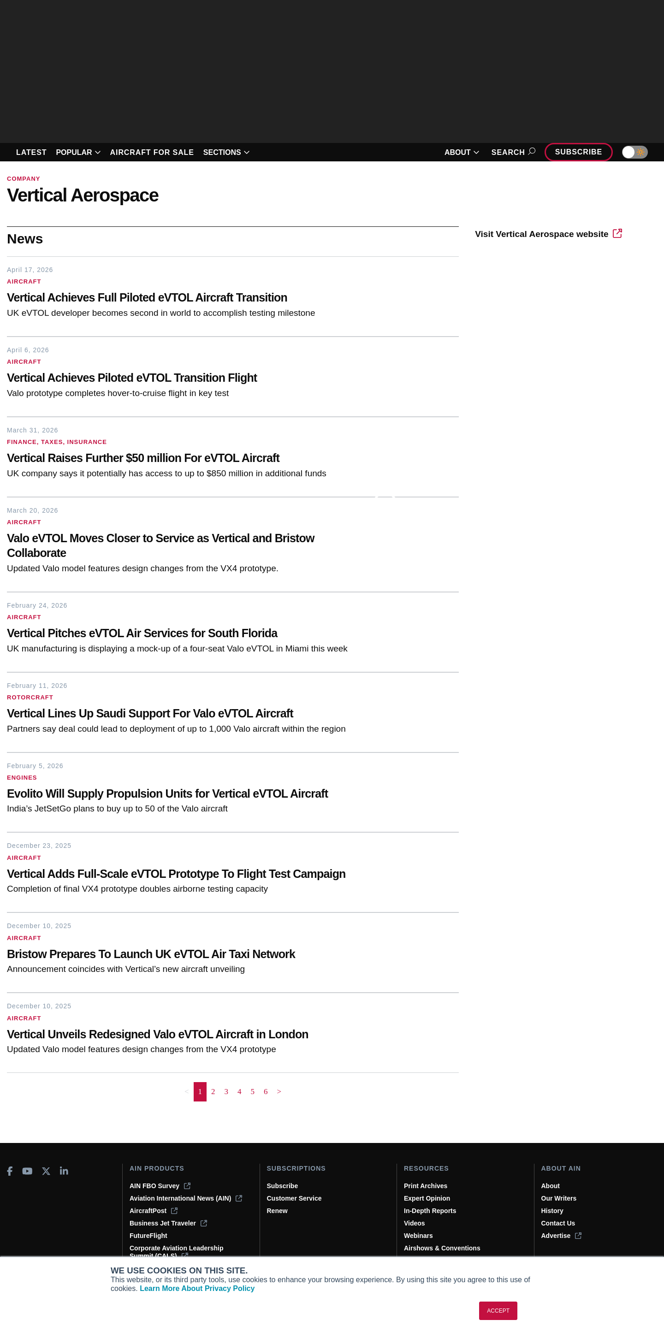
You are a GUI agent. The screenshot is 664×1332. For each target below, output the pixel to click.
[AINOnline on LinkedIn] (64, 1171)
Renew (277, 1210)
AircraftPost (154, 1210)
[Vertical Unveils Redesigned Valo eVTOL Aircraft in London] (189, 1035)
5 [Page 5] (253, 1091)
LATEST (31, 152)
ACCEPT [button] (498, 1311)
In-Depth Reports (430, 1210)
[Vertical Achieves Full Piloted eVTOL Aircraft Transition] (189, 298)
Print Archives (425, 1186)
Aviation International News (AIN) (186, 1198)
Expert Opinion (427, 1198)
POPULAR (78, 152)
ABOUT (462, 152)
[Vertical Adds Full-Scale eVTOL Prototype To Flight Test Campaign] (189, 874)
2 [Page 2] (213, 1091)
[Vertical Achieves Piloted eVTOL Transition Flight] (189, 378)
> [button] (279, 1091)
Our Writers (559, 1198)
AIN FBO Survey (160, 1186)
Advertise (561, 1235)
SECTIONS (226, 152)
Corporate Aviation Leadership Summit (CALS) (177, 1252)
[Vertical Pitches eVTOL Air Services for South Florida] (189, 634)
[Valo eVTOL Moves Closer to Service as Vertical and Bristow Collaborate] (189, 547)
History (552, 1210)
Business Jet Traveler (168, 1223)
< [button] (186, 1091)
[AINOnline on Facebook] (10, 1171)
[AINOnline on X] (46, 1171)
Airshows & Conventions (442, 1248)
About (550, 1186)
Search (512, 152)
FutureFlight (148, 1235)
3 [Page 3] (227, 1091)
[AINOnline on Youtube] (27, 1171)
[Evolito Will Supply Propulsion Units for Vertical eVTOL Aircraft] (189, 794)
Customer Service (294, 1198)
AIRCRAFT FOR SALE (152, 152)
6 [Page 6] (266, 1091)
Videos (414, 1223)
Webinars (418, 1235)
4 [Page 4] (239, 1091)
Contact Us (558, 1223)
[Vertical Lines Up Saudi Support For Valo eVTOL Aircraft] (189, 714)
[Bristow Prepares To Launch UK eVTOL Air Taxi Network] (189, 955)
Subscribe (578, 152)
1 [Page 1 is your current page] (200, 1091)
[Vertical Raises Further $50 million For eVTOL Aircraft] (189, 459)
